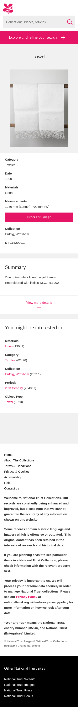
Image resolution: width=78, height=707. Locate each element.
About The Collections (19, 460)
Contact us (11, 488)
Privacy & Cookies (17, 471)
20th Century (14, 388)
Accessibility (12, 477)
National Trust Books (18, 696)
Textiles (10, 360)
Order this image (39, 217)
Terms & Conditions (17, 466)
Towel (9, 402)
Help (7, 482)
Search (69, 20)
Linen (9, 346)
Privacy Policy (26, 597)
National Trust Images (19, 684)
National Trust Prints (18, 690)
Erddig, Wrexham (17, 374)
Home (8, 454)
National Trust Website (20, 679)
